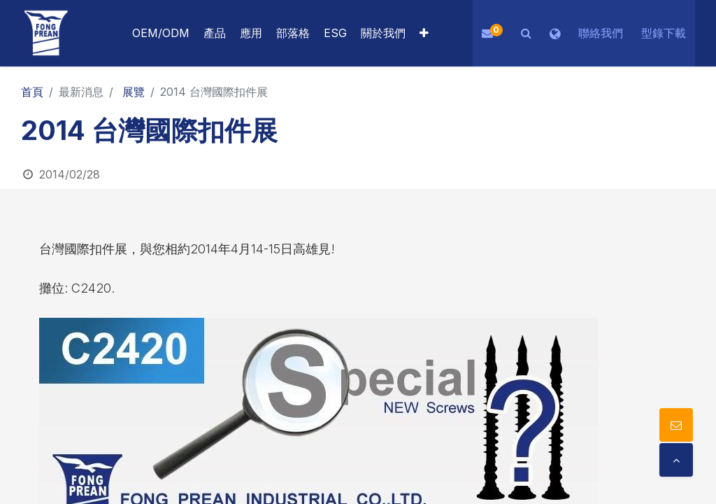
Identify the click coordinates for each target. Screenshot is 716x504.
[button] (424, 33)
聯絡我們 (600, 33)
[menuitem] (251, 33)
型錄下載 (663, 33)
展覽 (133, 92)
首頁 (32, 92)
